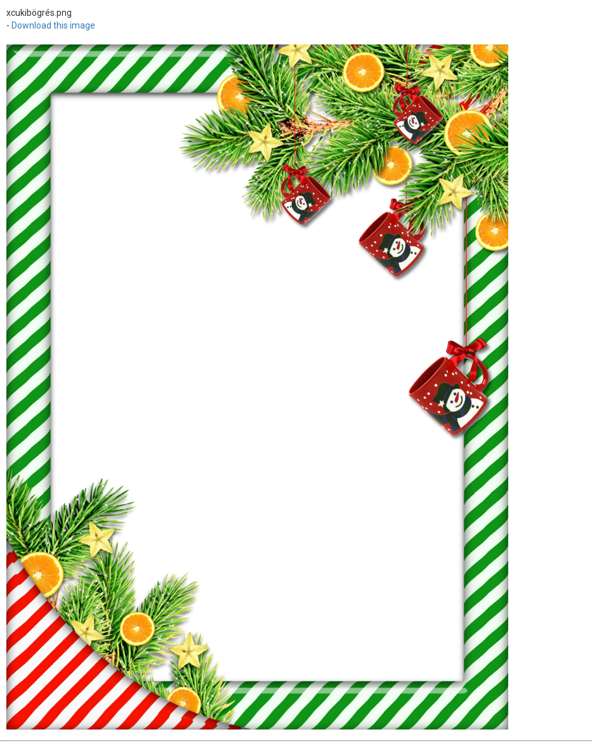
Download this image (53, 25)
